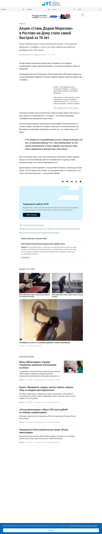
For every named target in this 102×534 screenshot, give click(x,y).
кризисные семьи (36, 229)
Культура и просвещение (34, 345)
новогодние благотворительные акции (67, 229)
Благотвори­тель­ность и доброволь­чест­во (32, 55)
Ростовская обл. (39, 225)
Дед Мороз (26, 229)
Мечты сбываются (48, 229)
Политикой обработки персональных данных (83, 525)
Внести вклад (31, 215)
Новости (22, 23)
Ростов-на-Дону (28, 225)
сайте (63, 63)
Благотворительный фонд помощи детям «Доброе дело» (41, 232)
